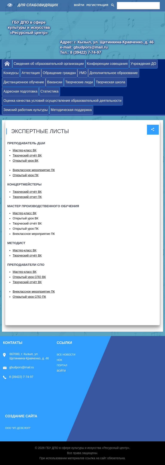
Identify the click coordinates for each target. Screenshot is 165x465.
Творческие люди (79, 82)
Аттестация (30, 73)
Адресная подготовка (20, 91)
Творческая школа (110, 82)
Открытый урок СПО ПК (29, 296)
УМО (83, 73)
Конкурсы (10, 73)
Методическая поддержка (71, 110)
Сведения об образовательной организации (49, 63)
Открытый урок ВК (25, 160)
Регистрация (97, 5)
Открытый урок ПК (25, 228)
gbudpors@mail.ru (18, 367)
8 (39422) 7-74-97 (18, 376)
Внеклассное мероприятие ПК (34, 170)
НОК (59, 360)
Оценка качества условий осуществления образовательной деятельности (62, 100)
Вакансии (54, 82)
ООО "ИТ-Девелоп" (18, 428)
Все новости (66, 354)
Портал (62, 365)
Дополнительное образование (114, 73)
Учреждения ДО (143, 63)
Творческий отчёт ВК (27, 155)
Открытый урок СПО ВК (29, 277)
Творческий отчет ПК (27, 197)
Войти (79, 5)
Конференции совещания (107, 63)
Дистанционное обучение (23, 82)
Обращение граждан (59, 73)
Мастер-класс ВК (25, 150)
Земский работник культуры (25, 110)
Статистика (49, 91)
